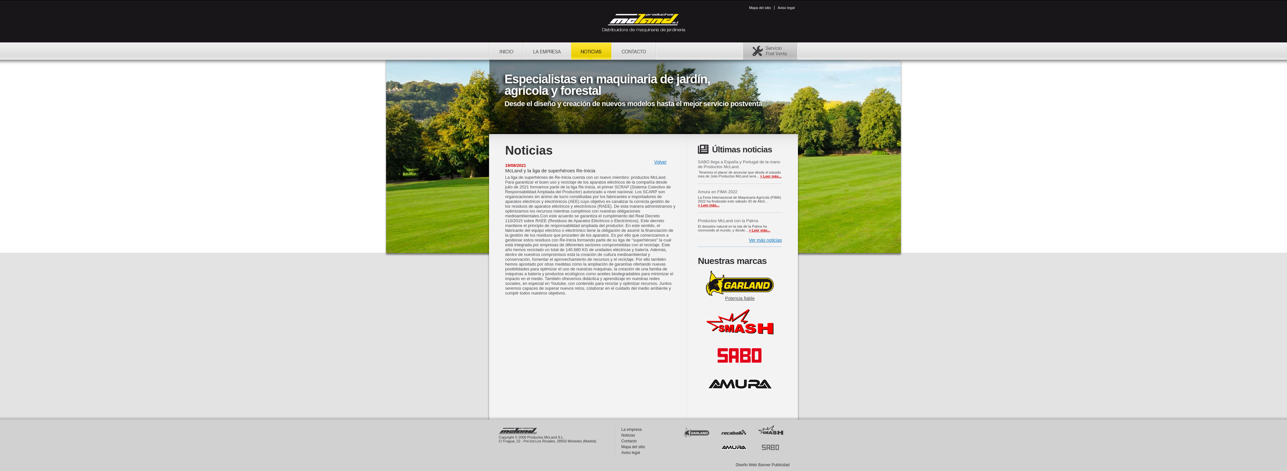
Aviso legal (786, 8)
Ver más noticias (765, 240)
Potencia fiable (740, 298)
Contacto (629, 441)
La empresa (631, 429)
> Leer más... (771, 176)
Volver (660, 162)
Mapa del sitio (760, 8)
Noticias (628, 435)
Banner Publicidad (774, 465)
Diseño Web (746, 465)
